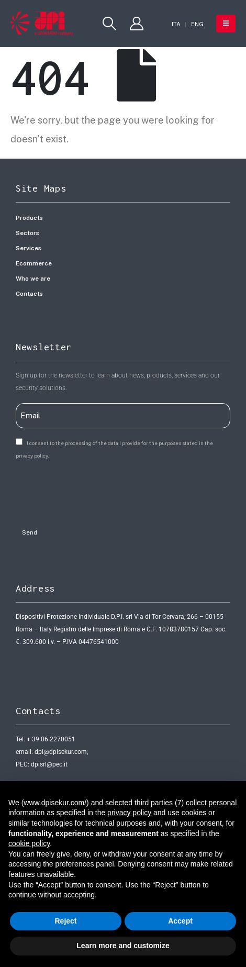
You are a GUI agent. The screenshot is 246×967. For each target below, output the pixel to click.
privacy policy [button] (129, 812)
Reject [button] (65, 921)
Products (29, 217)
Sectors (27, 233)
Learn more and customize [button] (122, 945)
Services (28, 248)
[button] (110, 23)
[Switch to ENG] (197, 24)
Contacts (29, 293)
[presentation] (95, 490)
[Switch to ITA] (176, 24)
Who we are (33, 278)
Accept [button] (180, 921)
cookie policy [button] (29, 843)
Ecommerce (34, 263)
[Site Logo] (41, 24)
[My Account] (136, 23)
